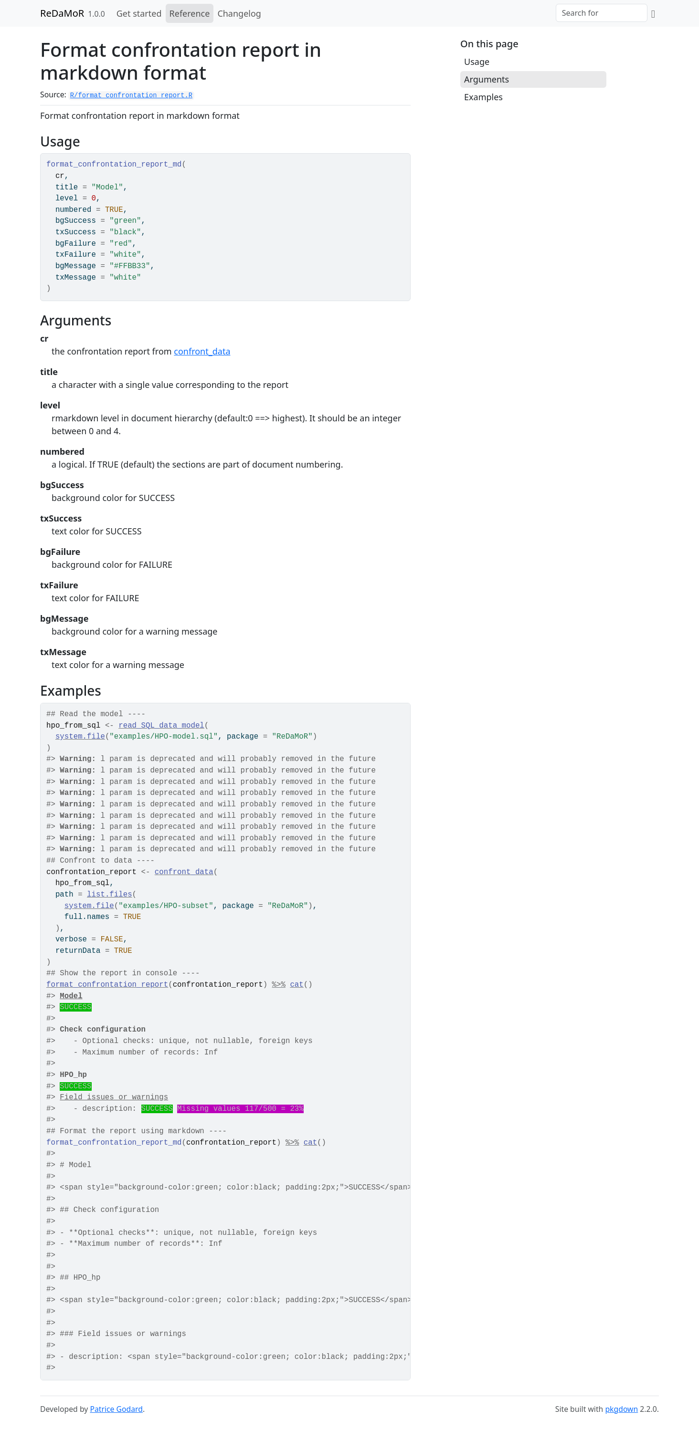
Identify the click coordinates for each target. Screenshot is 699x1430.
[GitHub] (653, 13)
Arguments (486, 79)
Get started (139, 13)
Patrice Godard (116, 1409)
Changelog (239, 13)
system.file (80, 736)
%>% (279, 985)
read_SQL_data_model (161, 725)
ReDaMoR (62, 13)
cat (296, 985)
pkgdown (621, 1409)
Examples (483, 97)
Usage (476, 61)
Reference (189, 13)
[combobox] (601, 13)
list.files (109, 894)
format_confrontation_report (107, 985)
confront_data (202, 351)
